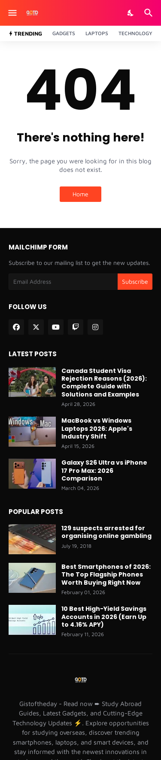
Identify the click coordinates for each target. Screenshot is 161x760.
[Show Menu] (12, 13)
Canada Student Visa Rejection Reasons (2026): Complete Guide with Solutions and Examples (104, 382)
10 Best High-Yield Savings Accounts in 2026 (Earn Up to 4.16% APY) (103, 616)
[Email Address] (63, 281)
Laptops (96, 33)
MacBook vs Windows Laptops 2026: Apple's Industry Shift (96, 428)
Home (80, 194)
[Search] (149, 13)
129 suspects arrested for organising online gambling (106, 532)
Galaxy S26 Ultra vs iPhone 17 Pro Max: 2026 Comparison (104, 470)
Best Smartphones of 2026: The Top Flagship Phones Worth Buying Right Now (106, 574)
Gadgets (63, 33)
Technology (135, 33)
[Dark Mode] (131, 13)
